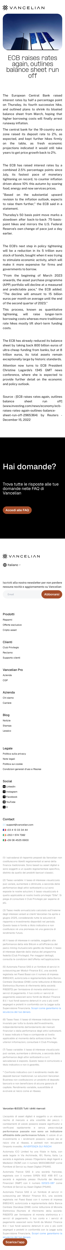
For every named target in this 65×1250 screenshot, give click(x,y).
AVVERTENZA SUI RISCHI (37, 1146)
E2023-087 (48, 1183)
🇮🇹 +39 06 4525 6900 (16, 840)
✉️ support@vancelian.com (18, 824)
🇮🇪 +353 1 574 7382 (14, 835)
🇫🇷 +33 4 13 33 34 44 (15, 829)
